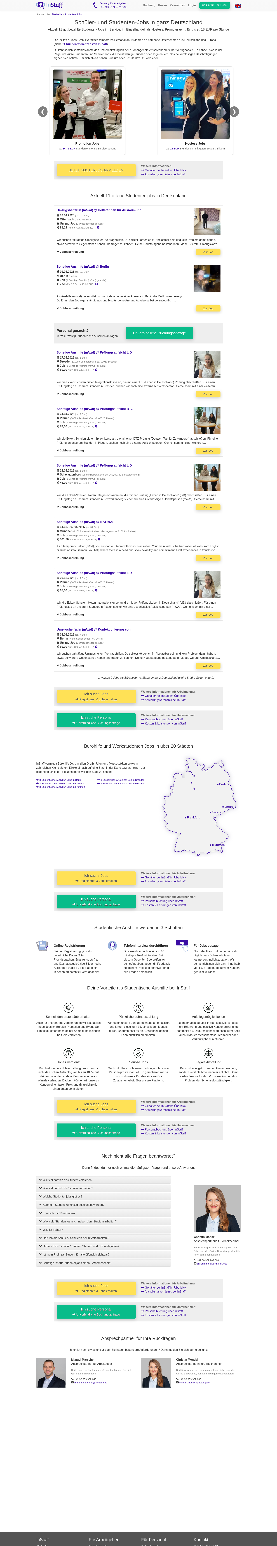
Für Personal (153, 1539)
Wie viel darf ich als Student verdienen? (66, 1180)
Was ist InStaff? (51, 1229)
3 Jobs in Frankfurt (60, 787)
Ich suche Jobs (96, 696)
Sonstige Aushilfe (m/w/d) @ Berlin (83, 266)
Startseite (56, 14)
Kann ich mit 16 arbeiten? (57, 1213)
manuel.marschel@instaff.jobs (90, 1382)
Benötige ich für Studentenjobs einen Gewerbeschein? (75, 1263)
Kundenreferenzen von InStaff (84, 44)
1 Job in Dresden (120, 780)
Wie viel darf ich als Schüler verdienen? (66, 1188)
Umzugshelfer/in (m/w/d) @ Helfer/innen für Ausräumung (99, 210)
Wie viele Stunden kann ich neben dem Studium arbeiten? (78, 1221)
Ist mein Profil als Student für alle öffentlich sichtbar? (74, 1254)
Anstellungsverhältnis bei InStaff (163, 174)
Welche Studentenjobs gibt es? (60, 1196)
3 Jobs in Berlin (58, 780)
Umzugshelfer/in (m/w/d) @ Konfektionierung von (94, 629)
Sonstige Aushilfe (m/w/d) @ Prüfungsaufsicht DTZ (95, 409)
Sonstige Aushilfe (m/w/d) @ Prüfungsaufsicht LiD (94, 352)
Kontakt (201, 1539)
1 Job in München (121, 783)
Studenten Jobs (73, 14)
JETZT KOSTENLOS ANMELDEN (96, 170)
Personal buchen (214, 5)
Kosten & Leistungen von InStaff (163, 723)
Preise (162, 5)
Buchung (149, 5)
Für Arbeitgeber (103, 1539)
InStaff (42, 1539)
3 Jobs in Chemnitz (61, 783)
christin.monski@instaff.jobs (212, 1263)
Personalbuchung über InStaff (162, 719)
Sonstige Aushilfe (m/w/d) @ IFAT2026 (85, 522)
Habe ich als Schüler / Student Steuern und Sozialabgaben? (79, 1246)
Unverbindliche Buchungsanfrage (159, 333)
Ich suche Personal (96, 720)
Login (192, 5)
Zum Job (208, 252)
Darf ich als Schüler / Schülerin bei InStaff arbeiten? (74, 1238)
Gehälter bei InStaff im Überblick (163, 170)
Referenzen (177, 5)
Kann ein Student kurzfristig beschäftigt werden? (71, 1204)
